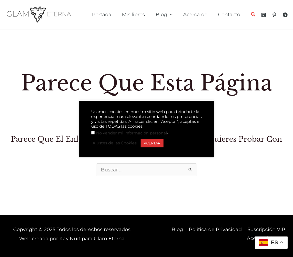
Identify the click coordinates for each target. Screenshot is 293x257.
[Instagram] (263, 14)
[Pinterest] (274, 14)
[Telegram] (285, 14)
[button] (253, 15)
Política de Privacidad (216, 229)
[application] (172, 14)
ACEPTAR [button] (152, 143)
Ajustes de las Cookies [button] (115, 143)
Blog (179, 229)
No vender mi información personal (131, 133)
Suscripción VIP (267, 229)
